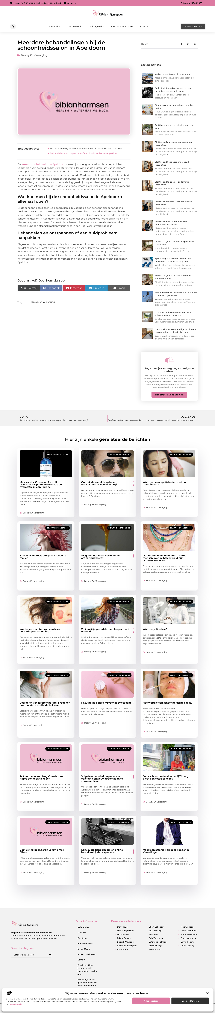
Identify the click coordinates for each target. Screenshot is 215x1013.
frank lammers (189, 930)
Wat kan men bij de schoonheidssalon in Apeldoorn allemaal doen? (87, 148)
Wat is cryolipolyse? (155, 629)
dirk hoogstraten (125, 930)
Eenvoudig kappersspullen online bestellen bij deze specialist (102, 851)
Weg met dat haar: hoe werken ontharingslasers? (100, 556)
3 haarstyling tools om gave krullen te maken (43, 556)
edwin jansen (124, 938)
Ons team (82, 938)
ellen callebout (156, 927)
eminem (153, 934)
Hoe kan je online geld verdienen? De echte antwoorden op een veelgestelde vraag (87, 985)
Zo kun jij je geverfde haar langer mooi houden (105, 630)
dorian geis (123, 934)
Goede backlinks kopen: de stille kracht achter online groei (87, 969)
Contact (144, 26)
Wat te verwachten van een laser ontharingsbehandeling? (40, 630)
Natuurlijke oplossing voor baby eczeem (106, 702)
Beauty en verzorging (34, 55)
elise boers (122, 949)
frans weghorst (189, 938)
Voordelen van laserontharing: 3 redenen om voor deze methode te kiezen (45, 704)
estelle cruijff (155, 945)
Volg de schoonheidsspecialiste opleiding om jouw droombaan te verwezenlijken (102, 779)
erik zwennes (156, 938)
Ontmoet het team (122, 26)
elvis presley (155, 930)
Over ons (81, 932)
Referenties (53, 26)
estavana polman (158, 942)
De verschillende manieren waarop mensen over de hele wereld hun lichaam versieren (164, 558)
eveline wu (154, 949)
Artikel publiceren (86, 954)
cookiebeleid (16, 1004)
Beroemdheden (85, 943)
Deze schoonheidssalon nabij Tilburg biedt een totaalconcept (165, 777)
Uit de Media (75, 26)
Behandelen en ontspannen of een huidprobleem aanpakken (84, 153)
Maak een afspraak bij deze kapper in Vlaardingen (166, 851)
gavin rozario (187, 942)
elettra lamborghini (127, 945)
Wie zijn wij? (97, 26)
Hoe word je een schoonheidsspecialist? (167, 702)
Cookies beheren (190, 1001)
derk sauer (122, 927)
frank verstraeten (189, 934)
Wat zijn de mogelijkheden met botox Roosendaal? (166, 483)
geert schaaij (187, 945)
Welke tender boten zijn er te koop (172, 74)
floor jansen (187, 927)
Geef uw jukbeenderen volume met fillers (42, 851)
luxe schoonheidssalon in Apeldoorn (44, 164)
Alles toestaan (151, 1001)
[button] (207, 993)
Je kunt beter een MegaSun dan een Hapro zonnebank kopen (42, 777)
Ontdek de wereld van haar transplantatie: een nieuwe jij (99, 483)
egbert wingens (125, 942)
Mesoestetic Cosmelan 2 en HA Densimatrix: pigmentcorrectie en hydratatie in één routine (41, 484)
